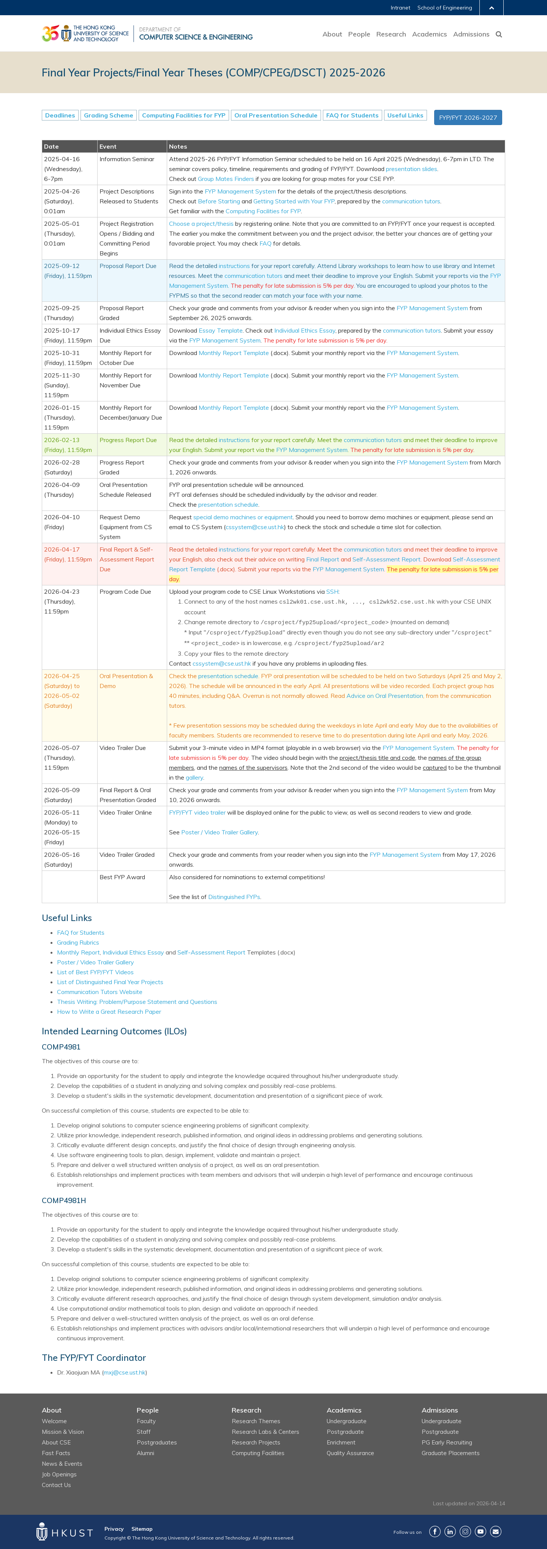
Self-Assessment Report (387, 559)
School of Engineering (444, 7)
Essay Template (221, 330)
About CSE (56, 1442)
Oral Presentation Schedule (276, 115)
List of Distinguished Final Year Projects (110, 982)
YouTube (480, 1531)
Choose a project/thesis (201, 223)
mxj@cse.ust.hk (124, 1372)
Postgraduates (157, 1442)
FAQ (265, 243)
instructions (234, 266)
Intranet (400, 7)
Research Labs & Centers (265, 1431)
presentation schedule (228, 504)
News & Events (62, 1463)
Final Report (322, 559)
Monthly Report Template (234, 353)
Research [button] (391, 34)
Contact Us (56, 1485)
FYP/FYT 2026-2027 (468, 117)
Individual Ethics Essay (304, 330)
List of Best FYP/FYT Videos (95, 972)
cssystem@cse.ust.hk (255, 527)
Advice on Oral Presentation (384, 695)
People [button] (359, 34)
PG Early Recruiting (447, 1442)
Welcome (54, 1421)
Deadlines (60, 115)
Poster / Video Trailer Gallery (219, 832)
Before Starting (219, 201)
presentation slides (411, 169)
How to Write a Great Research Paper (109, 1011)
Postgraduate (345, 1431)
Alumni (145, 1453)
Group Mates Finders (226, 178)
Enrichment (341, 1442)
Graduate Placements (451, 1453)
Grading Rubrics (78, 942)
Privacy (114, 1528)
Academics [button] (429, 34)
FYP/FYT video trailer (197, 812)
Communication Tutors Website (99, 992)
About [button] (332, 34)
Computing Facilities (258, 1453)
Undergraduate (347, 1421)
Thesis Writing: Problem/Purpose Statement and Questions (137, 1001)
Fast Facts (56, 1453)
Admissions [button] (471, 34)
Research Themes (256, 1421)
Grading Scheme (108, 115)
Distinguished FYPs (234, 897)
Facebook (435, 1531)
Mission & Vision (63, 1431)
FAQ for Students (352, 115)
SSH (332, 591)
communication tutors (411, 201)
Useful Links (405, 115)
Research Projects (256, 1442)
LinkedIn (450, 1531)
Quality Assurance (350, 1453)
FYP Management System (240, 191)
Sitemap (142, 1528)
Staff (144, 1431)
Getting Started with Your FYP (294, 201)
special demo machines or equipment (243, 517)
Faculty (146, 1421)
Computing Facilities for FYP (184, 115)
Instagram (465, 1531)
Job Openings (59, 1474)
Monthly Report (78, 952)
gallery (194, 777)
